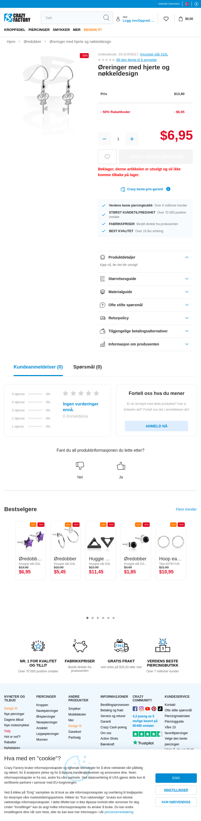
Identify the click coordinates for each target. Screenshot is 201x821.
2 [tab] (92, 618)
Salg (7, 731)
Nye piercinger (14, 714)
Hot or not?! (12, 737)
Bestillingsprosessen (114, 705)
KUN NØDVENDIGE (176, 802)
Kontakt (170, 705)
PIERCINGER (39, 30)
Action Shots (109, 738)
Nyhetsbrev (12, 748)
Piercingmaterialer (177, 716)
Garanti (105, 721)
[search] (70, 17)
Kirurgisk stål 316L (154, 54)
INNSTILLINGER (176, 790)
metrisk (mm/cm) (169, 3)
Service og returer (112, 716)
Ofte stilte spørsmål (178, 710)
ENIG (176, 778)
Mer (77, 30)
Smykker (61, 30)
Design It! (93, 30)
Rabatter (10, 742)
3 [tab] (97, 618)
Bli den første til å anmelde (136, 60)
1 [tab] (87, 618)
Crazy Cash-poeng (113, 727)
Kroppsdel (14, 30)
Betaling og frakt (111, 710)
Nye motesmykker (16, 725)
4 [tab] (103, 618)
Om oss (105, 733)
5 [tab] (108, 618)
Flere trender (186, 509)
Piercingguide (174, 721)
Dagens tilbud (13, 720)
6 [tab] (113, 618)
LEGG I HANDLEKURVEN (156, 156)
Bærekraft (107, 744)
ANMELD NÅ (157, 426)
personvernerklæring (119, 812)
